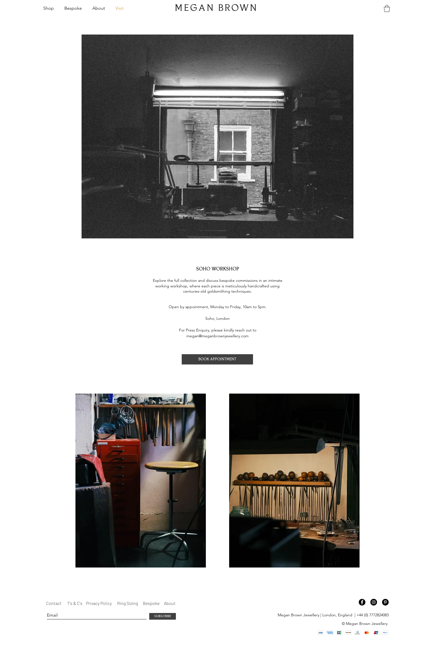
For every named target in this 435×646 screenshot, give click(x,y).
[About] (170, 603)
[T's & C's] (74, 603)
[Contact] (54, 603)
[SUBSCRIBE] (162, 616)
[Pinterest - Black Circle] (385, 602)
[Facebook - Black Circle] (362, 602)
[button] (49, 8)
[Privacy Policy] (99, 603)
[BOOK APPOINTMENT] (217, 359)
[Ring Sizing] (127, 603)
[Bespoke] (151, 603)
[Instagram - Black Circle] (373, 602)
